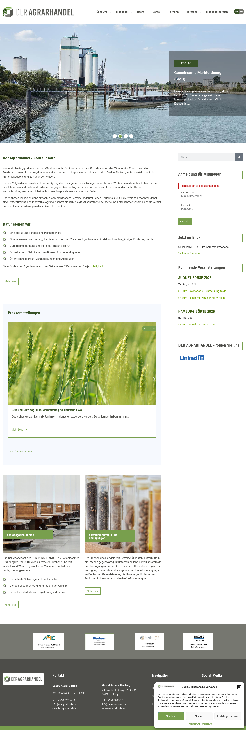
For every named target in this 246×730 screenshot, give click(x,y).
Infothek (194, 12)
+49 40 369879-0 (115, 700)
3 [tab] (125, 136)
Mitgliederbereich (217, 12)
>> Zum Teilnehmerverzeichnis (196, 324)
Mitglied (98, 266)
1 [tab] (114, 136)
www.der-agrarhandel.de (64, 708)
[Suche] (239, 157)
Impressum (207, 724)
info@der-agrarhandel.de (64, 704)
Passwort (185, 205)
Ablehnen (199, 716)
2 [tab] (120, 136)
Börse (158, 12)
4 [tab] (131, 136)
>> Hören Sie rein (189, 253)
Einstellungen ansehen (227, 716)
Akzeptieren (171, 716)
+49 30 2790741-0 (66, 700)
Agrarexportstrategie (191, 74)
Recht (142, 12)
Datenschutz (194, 724)
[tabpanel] (123, 83)
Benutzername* (188, 192)
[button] (239, 687)
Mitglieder (124, 12)
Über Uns (104, 12)
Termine (175, 12)
